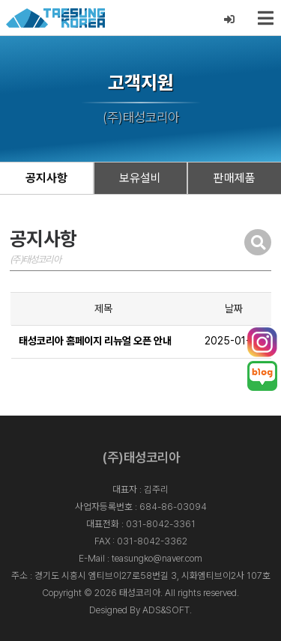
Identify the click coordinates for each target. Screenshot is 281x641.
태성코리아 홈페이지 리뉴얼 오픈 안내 (95, 341)
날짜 (234, 309)
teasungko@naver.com (157, 558)
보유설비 (140, 178)
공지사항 (46, 178)
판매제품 (235, 178)
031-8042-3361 (161, 523)
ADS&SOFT (166, 610)
